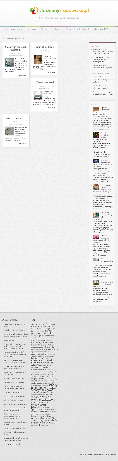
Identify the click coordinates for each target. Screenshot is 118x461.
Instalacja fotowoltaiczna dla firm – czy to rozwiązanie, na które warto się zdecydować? (15, 354)
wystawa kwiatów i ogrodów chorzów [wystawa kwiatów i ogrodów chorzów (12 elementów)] (44, 421)
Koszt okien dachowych (11, 392)
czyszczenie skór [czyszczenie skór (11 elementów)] (44, 335)
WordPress (112, 454)
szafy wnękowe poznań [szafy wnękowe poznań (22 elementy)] (39, 404)
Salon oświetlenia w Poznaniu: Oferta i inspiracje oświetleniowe (102, 68)
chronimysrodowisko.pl (15, 55)
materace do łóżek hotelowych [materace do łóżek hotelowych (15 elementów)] (42, 361)
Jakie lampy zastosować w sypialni (15, 428)
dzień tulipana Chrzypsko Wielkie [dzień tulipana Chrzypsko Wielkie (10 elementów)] (42, 344)
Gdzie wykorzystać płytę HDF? (103, 261)
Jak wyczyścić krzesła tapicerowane (15, 404)
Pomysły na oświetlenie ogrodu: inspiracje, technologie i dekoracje (101, 137)
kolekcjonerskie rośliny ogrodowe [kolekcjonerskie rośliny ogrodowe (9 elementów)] (42, 356)
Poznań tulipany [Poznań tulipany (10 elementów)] (50, 379)
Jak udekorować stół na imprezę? (14, 330)
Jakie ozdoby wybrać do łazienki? (14, 396)
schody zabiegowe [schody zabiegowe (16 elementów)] (42, 390)
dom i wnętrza (17, 29)
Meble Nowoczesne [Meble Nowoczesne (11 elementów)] (41, 368)
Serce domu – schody (16, 118)
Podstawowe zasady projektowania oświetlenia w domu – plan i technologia (102, 190)
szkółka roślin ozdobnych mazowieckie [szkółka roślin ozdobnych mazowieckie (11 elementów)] (44, 410)
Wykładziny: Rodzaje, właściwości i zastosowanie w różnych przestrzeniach (103, 51)
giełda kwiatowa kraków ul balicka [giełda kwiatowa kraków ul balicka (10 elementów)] (42, 348)
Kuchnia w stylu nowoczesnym (14, 382)
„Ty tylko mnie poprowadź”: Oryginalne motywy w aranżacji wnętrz (102, 60)
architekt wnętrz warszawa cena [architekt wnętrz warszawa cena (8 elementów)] (40, 326)
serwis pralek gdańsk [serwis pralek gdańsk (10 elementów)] (39, 392)
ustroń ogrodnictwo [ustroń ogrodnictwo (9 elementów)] (38, 414)
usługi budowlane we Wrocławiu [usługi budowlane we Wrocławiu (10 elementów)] (41, 415)
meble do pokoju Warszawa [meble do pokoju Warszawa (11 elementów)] (42, 364)
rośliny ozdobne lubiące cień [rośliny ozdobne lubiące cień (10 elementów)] (42, 383)
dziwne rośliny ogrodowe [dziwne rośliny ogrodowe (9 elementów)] (40, 347)
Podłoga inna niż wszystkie (12, 444)
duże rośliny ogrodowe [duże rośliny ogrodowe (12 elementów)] (42, 341)
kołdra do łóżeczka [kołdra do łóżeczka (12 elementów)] (40, 358)
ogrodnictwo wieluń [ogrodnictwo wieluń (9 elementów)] (44, 372)
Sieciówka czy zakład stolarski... (16, 48)
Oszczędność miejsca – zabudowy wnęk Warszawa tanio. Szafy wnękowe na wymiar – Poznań (15, 346)
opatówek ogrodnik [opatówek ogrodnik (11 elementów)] (45, 376)
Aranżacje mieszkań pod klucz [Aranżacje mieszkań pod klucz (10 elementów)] (43, 324)
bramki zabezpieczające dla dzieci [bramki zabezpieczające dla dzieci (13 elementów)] (42, 333)
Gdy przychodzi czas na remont (14, 400)
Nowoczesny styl (45, 83)
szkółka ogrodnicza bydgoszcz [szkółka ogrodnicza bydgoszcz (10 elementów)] (40, 408)
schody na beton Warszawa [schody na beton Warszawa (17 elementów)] (44, 386)
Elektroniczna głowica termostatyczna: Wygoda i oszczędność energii (12, 416)
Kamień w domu (45, 47)
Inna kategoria (57, 29)
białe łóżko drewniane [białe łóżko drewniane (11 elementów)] (42, 327)
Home (6, 29)
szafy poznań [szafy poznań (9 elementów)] (35, 402)
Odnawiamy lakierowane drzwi (14, 378)
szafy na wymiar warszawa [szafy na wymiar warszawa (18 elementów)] (43, 398)
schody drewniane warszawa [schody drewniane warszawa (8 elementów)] (39, 385)
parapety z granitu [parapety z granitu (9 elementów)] (37, 379)
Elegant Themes (93, 454)
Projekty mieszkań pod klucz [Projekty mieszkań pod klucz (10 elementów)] (42, 381)
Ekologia (44, 29)
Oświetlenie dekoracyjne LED (95, 29)
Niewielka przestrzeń (10, 340)
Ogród (69, 29)
